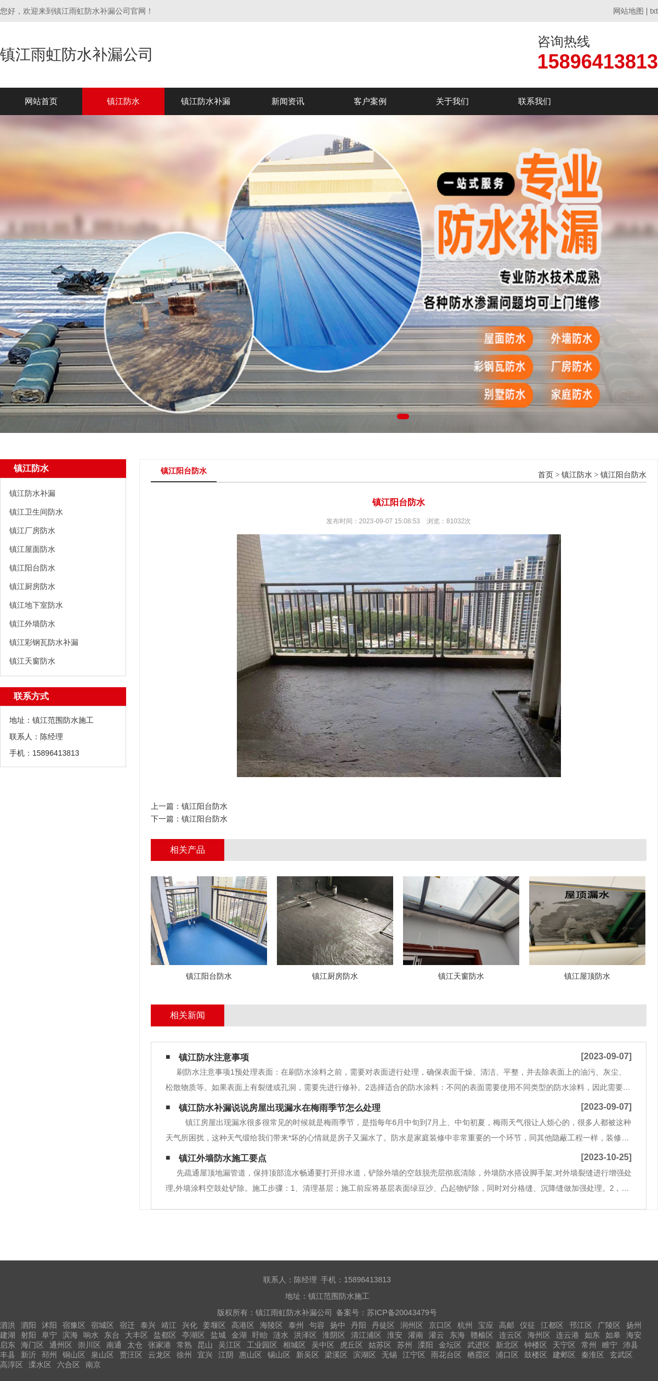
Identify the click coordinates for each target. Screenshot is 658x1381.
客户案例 (370, 101)
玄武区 (621, 1354)
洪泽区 (305, 1335)
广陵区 (609, 1325)
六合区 (68, 1364)
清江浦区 (366, 1335)
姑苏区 (380, 1344)
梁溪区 (336, 1354)
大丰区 (136, 1335)
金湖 (239, 1335)
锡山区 (279, 1354)
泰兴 (148, 1325)
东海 (457, 1335)
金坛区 (450, 1344)
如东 (592, 1335)
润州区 (411, 1325)
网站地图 (628, 11)
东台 (112, 1335)
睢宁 (609, 1344)
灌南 (415, 1335)
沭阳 (49, 1325)
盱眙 (260, 1335)
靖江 (169, 1325)
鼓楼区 (535, 1354)
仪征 (527, 1325)
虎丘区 (351, 1344)
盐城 (218, 1335)
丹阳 (358, 1325)
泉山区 (102, 1354)
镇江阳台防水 (32, 567)
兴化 (189, 1325)
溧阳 (425, 1344)
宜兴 (205, 1354)
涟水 (280, 1335)
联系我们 (534, 101)
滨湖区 (364, 1354)
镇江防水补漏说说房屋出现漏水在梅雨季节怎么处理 (280, 1107)
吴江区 (229, 1344)
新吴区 (307, 1354)
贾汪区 (131, 1354)
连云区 (510, 1335)
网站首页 (41, 101)
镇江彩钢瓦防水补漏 (43, 642)
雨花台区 (446, 1354)
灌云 (436, 1335)
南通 (114, 1344)
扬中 (337, 1325)
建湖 (7, 1335)
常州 (589, 1344)
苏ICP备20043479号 (402, 1312)
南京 (93, 1364)
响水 (91, 1335)
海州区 (539, 1335)
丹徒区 (383, 1325)
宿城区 (102, 1325)
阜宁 (49, 1335)
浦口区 (507, 1354)
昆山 (205, 1344)
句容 (317, 1325)
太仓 (135, 1344)
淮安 (394, 1335)
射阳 (28, 1335)
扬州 (634, 1325)
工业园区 (262, 1344)
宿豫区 (74, 1325)
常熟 (184, 1344)
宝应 (486, 1325)
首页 (545, 475)
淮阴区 (333, 1335)
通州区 (60, 1344)
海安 (634, 1335)
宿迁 (127, 1325)
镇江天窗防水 (32, 661)
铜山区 (74, 1354)
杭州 (465, 1325)
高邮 (506, 1325)
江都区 (552, 1325)
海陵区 (271, 1325)
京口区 (440, 1325)
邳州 (49, 1354)
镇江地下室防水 (36, 605)
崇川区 (89, 1344)
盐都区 (165, 1335)
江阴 (226, 1354)
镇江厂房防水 (32, 530)
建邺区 (564, 1354)
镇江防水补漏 (205, 101)
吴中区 (322, 1344)
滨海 (70, 1335)
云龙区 (159, 1354)
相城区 (294, 1344)
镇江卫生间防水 (36, 511)
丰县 (7, 1354)
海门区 (32, 1344)
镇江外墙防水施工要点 (222, 1158)
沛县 (630, 1344)
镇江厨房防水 (32, 586)
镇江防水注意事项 (214, 1057)
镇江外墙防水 (32, 623)
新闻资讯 (287, 101)
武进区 (478, 1344)
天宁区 (564, 1344)
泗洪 (7, 1325)
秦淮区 (592, 1354)
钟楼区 (535, 1344)
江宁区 (414, 1354)
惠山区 (250, 1354)
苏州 (404, 1344)
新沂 (28, 1354)
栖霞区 (478, 1354)
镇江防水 (123, 101)
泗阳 (28, 1325)
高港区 (242, 1325)
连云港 (567, 1335)
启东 (7, 1344)
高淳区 (11, 1364)
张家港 (159, 1344)
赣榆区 (482, 1335)
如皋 (613, 1335)
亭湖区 (193, 1335)
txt (654, 11)
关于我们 (452, 101)
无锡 (389, 1354)
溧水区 (40, 1364)
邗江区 (580, 1325)
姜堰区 (214, 1325)
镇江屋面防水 (32, 549)
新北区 (507, 1344)
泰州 (296, 1325)
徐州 (184, 1354)
